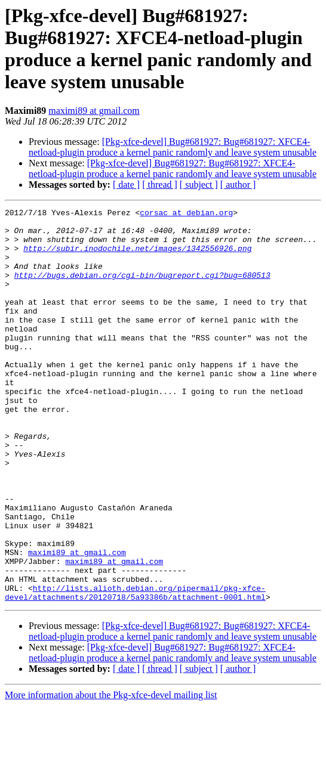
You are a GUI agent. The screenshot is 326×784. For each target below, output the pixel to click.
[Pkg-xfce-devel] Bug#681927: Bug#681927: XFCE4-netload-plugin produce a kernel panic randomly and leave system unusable (172, 147)
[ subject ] (199, 184)
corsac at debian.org (186, 214)
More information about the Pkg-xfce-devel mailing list (111, 773)
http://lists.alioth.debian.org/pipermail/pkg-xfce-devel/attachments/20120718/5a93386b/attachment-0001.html (135, 670)
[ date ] (126, 184)
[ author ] (238, 184)
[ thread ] (159, 184)
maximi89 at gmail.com (93, 111)
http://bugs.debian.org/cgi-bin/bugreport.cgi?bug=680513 (142, 289)
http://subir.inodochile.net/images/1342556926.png (137, 257)
